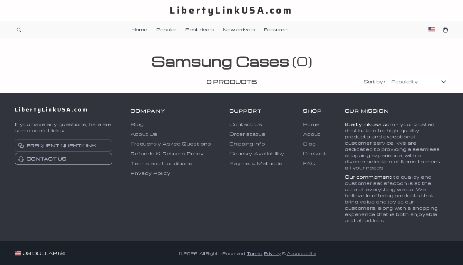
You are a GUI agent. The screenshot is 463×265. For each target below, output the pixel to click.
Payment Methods (256, 163)
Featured (276, 30)
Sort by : (374, 82)
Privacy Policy (150, 173)
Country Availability (256, 153)
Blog (137, 124)
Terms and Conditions (161, 163)
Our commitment (368, 177)
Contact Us (245, 124)
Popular (166, 30)
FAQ (309, 163)
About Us (144, 134)
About (312, 134)
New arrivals (239, 30)
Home (139, 30)
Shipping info (247, 144)
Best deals (199, 30)
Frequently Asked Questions (171, 144)
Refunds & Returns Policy (167, 153)
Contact (315, 153)
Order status (247, 134)
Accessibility (301, 253)
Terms (254, 253)
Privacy (272, 253)
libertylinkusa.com (370, 124)
